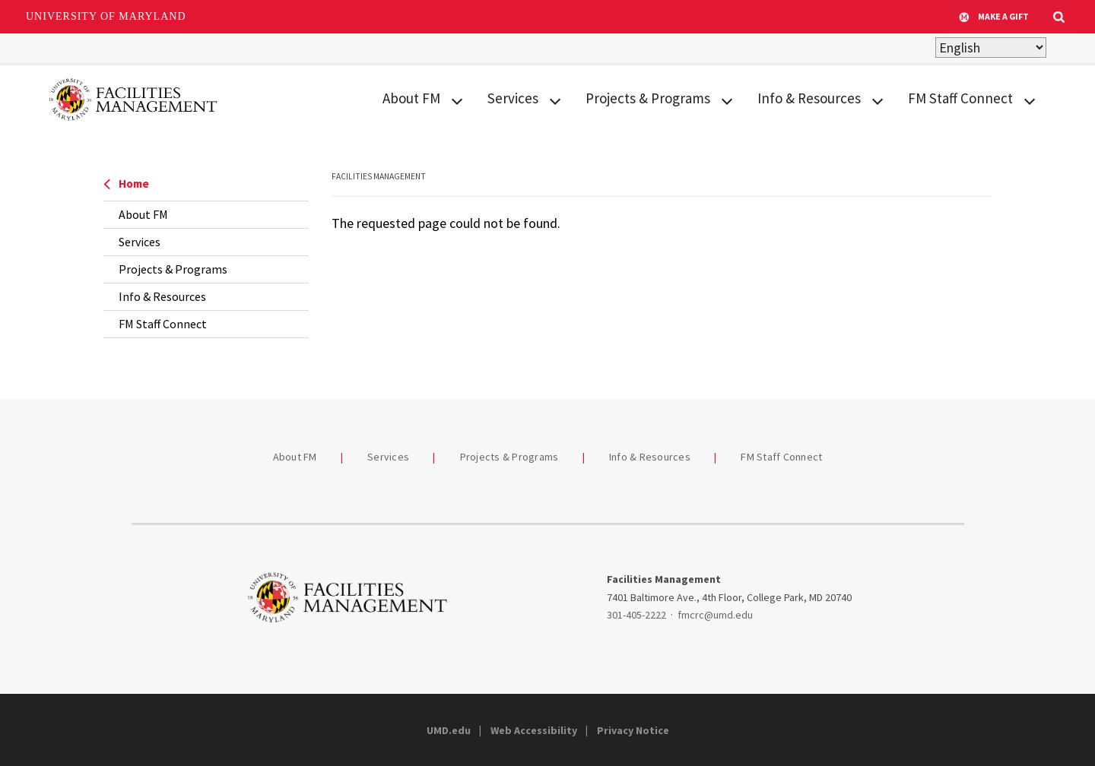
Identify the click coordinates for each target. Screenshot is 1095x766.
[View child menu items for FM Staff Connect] (1029, 99)
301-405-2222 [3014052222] (636, 615)
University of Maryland (106, 16)
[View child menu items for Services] (555, 99)
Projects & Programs (648, 98)
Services (512, 98)
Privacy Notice (633, 730)
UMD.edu (449, 730)
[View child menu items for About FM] (457, 99)
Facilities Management (379, 176)
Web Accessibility (533, 730)
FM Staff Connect (960, 98)
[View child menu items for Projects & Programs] (727, 99)
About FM (411, 98)
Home (126, 183)
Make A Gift (994, 16)
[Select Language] (990, 47)
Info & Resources (809, 98)
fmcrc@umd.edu (715, 615)
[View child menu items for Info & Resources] (877, 99)
